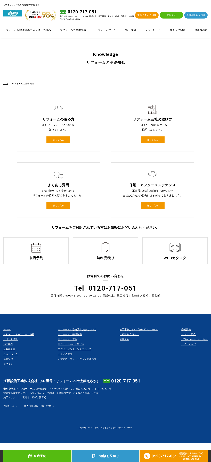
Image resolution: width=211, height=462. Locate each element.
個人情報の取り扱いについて (39, 424)
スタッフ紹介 (177, 30)
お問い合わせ (10, 424)
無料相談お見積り (196, 15)
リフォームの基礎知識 (73, 30)
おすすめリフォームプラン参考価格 (77, 378)
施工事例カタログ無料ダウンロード (139, 348)
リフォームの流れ (67, 358)
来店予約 (174, 15)
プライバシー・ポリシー (194, 358)
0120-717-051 (125, 400)
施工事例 (130, 30)
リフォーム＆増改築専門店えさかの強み (27, 30)
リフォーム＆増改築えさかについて (77, 348)
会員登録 (8, 378)
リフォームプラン (105, 30)
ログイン (8, 382)
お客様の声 (201, 30)
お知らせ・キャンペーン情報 (18, 353)
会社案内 (186, 348)
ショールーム (153, 30)
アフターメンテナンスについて (74, 368)
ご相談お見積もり (129, 353)
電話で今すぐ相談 (151, 15)
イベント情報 (10, 358)
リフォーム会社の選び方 (71, 363)
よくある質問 (65, 373)
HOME (7, 348)
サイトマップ (188, 363)
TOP (5, 83)
